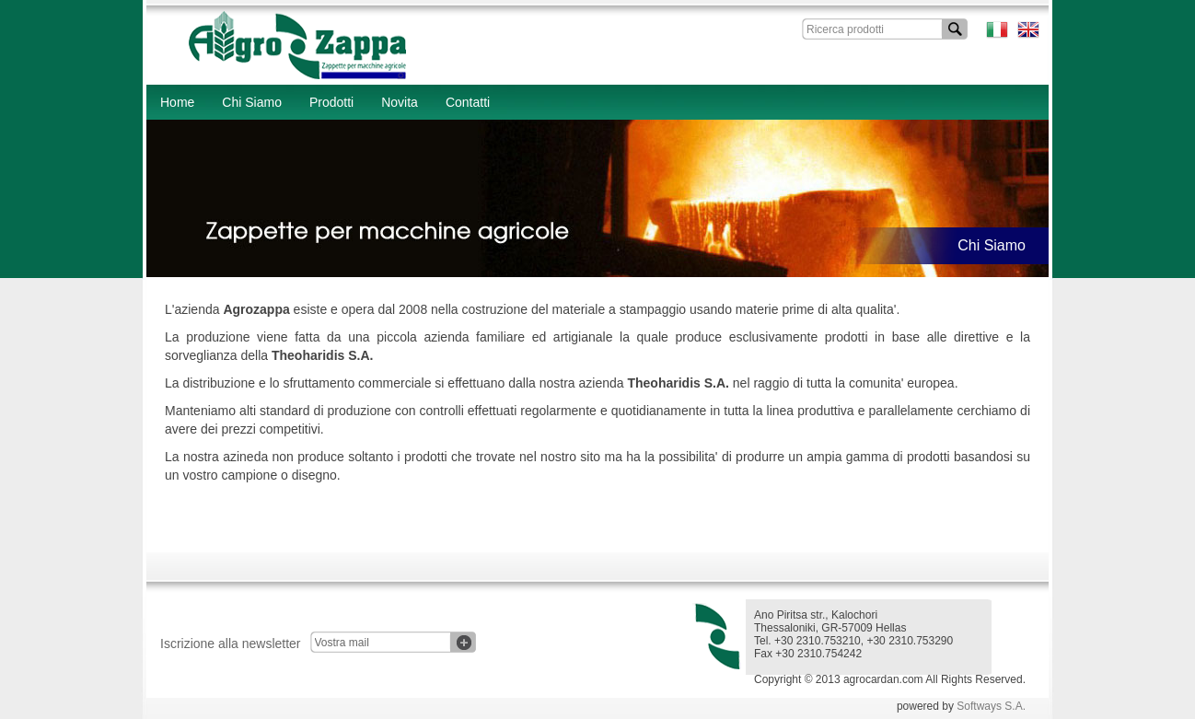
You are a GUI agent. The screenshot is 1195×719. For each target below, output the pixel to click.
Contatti (468, 102)
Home (177, 102)
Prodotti (331, 102)
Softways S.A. (991, 706)
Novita (399, 102)
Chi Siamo (252, 102)
